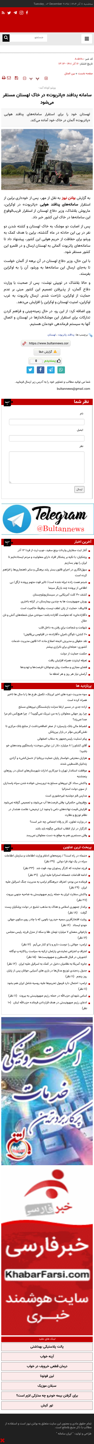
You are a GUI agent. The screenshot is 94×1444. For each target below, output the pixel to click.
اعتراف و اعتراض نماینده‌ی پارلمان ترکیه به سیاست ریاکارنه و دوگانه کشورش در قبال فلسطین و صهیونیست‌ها (48, 954)
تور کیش (47, 1405)
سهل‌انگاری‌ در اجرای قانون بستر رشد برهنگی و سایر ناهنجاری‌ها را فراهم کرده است (45, 572)
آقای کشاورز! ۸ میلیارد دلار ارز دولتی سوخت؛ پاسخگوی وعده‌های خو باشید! (46, 748)
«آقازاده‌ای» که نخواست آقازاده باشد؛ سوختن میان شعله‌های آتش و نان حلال (45, 618)
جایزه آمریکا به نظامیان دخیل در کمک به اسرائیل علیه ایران (47, 964)
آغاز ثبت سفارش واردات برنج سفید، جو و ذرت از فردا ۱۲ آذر (52, 550)
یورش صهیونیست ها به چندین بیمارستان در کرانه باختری (54, 601)
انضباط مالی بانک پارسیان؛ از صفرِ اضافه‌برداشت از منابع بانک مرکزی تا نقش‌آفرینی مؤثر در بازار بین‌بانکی (46, 729)
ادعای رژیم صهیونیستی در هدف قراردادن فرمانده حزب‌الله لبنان (47, 1005)
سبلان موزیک (47, 1386)
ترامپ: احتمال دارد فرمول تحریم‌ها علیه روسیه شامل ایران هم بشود (46, 986)
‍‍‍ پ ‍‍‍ (34, 78)
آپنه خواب (47, 1356)
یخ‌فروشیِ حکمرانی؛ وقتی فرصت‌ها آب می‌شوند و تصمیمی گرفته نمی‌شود (45, 802)
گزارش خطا (48, 352)
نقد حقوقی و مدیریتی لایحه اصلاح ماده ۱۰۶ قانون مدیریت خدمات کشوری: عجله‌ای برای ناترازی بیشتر (49, 644)
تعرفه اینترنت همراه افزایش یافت (67, 660)
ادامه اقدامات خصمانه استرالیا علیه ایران (57, 875)
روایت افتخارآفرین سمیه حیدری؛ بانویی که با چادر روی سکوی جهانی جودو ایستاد (47, 922)
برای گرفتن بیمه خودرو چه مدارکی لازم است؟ (47, 1396)
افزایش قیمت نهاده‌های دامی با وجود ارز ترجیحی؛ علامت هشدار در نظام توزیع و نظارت (48, 812)
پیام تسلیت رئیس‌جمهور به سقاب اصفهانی (62, 739)
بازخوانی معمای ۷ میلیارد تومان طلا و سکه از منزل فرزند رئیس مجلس (46, 935)
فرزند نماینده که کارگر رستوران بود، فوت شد (55, 868)
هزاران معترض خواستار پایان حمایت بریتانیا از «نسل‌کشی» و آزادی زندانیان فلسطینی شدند (48, 761)
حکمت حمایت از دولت (73, 653)
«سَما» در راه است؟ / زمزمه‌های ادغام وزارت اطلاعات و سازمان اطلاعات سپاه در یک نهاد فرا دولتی (46, 859)
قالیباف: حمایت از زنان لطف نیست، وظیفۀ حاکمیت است (54, 608)
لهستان (52, 335)
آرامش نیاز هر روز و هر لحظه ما (68, 674)
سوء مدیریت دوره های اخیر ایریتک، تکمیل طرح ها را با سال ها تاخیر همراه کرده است (47, 697)
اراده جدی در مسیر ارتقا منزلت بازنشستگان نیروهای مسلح (53, 707)
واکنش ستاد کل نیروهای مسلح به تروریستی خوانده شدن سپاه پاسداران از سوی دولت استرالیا (45, 786)
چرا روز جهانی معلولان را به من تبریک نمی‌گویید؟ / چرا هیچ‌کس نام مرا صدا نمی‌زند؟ (45, 716)
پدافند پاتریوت (66, 335)
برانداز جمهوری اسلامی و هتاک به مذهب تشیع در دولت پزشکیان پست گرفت (46, 910)
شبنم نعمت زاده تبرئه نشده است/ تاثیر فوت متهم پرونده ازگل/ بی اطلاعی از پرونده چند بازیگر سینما (48, 585)
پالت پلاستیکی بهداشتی (47, 1347)
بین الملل (69, 74)
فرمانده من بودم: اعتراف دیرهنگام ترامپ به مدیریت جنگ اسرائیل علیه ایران (46, 885)
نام (81, 414)
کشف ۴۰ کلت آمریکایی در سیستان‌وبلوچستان (60, 595)
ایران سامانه (65, 1433)
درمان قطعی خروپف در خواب (47, 1366)
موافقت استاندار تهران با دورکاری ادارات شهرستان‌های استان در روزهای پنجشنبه (45, 773)
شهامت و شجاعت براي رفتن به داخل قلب (63, 627)
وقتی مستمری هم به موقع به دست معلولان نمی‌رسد (56, 835)
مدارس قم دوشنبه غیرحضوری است (66, 796)
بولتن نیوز (69, 198)
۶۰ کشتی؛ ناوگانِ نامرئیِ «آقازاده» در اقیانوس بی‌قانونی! (55, 634)
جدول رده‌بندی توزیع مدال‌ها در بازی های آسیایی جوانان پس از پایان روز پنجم (47, 973)
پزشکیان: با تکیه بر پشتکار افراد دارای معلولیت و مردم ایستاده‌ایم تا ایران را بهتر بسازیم (47, 560)
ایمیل (80, 430)
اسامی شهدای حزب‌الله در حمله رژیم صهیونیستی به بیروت (47, 996)
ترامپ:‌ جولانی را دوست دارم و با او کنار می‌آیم (54, 944)
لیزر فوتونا (47, 1376)
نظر (81, 446)
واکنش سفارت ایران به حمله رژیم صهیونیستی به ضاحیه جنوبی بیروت (46, 897)
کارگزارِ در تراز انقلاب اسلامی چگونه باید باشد (61, 828)
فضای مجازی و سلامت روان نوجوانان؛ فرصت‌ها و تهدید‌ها (53, 667)
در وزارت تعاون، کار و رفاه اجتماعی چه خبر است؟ (58, 822)
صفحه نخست (85, 74)
